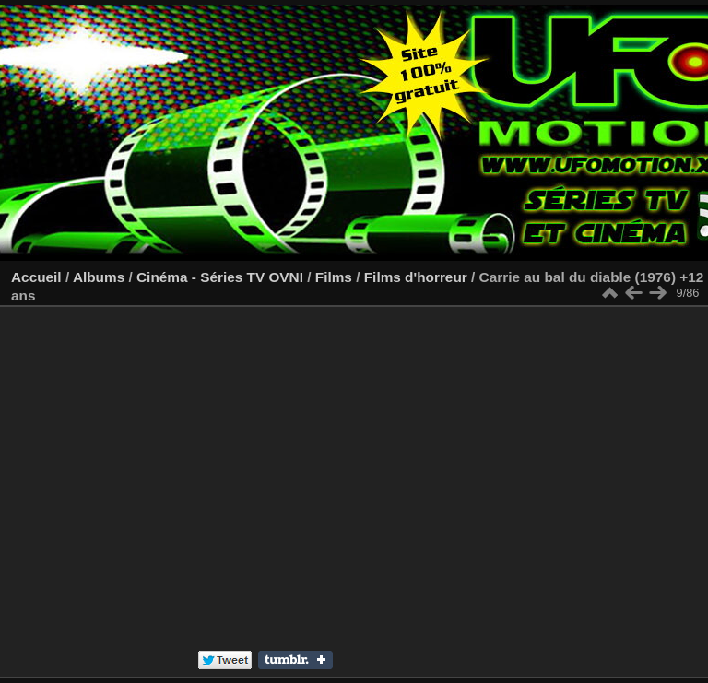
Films (333, 277)
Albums (98, 277)
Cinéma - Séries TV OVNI (219, 277)
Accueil (36, 277)
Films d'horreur (415, 277)
